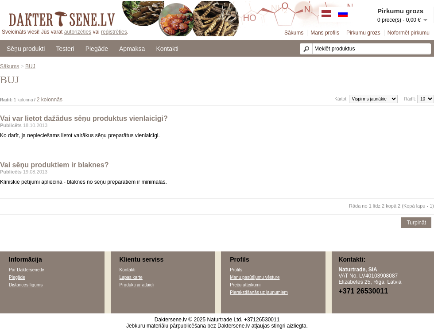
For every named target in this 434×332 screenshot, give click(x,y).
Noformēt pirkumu (409, 33)
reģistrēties (114, 32)
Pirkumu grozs (363, 33)
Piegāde (96, 48)
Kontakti (167, 48)
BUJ (30, 66)
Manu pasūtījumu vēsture (254, 277)
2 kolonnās (49, 100)
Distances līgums (26, 284)
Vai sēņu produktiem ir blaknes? (54, 165)
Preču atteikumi (245, 284)
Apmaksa (132, 48)
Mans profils (324, 33)
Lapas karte (131, 277)
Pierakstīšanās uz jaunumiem (259, 292)
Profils (236, 269)
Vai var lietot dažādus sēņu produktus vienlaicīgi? (84, 118)
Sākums (293, 33)
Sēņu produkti (26, 48)
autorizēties (77, 32)
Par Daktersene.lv (26, 269)
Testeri (65, 48)
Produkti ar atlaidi (137, 284)
